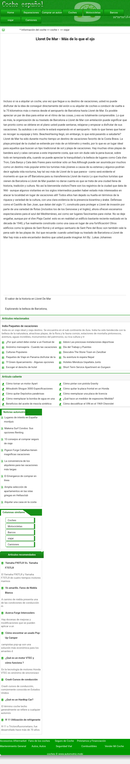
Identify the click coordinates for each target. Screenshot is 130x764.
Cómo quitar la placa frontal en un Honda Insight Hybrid (86, 389)
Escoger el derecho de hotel (21, 367)
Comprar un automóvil (52, 12)
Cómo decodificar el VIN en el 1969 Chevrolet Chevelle (88, 404)
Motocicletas (93, 12)
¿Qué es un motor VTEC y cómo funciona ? (19, 660)
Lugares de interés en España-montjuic (21, 419)
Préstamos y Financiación (91, 740)
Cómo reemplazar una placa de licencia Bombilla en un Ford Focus (85, 394)
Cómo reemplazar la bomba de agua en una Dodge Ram (30, 399)
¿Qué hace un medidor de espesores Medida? (88, 398)
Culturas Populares (16, 352)
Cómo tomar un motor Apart (22, 383)
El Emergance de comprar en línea (20, 478)
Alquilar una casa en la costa (20, 502)
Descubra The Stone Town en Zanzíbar (84, 352)
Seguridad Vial (64, 746)
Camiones (31, 20)
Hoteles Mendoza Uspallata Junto (82, 362)
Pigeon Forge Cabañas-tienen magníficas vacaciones (20, 452)
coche (53, 29)
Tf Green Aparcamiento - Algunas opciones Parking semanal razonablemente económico (31, 363)
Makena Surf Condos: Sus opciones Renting (18, 430)
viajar (11, 20)
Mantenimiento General (13, 746)
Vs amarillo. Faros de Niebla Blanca (21, 590)
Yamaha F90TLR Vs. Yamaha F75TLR (21, 565)
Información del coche (33, 29)
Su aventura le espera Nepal (78, 357)
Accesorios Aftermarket (13, 740)
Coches (72, 12)
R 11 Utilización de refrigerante (22, 719)
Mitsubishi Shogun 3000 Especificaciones (29, 388)
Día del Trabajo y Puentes (77, 347)
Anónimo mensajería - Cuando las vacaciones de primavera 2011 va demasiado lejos (31, 348)
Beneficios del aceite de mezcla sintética (28, 403)
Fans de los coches (39, 740)
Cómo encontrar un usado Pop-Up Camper (22, 635)
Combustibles (89, 746)
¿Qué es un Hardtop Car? (19, 699)
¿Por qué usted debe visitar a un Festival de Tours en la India (30, 343)
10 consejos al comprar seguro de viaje (21, 441)
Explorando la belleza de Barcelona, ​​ (26, 308)
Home (10, 12)
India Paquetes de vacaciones (20, 326)
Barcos (114, 12)
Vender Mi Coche (114, 746)
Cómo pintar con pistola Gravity (80, 383)
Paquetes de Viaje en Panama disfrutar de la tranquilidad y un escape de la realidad (31, 358)
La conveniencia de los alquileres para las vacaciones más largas (21, 465)
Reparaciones (31, 12)
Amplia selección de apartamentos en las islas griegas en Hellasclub (18, 491)
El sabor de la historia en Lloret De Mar (28, 298)
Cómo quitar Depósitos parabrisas (25, 393)
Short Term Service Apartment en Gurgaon (87, 367)
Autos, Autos (39, 746)
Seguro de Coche (64, 740)
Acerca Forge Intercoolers (20, 612)
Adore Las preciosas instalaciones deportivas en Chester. (88, 343)
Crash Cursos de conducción (21, 679)
